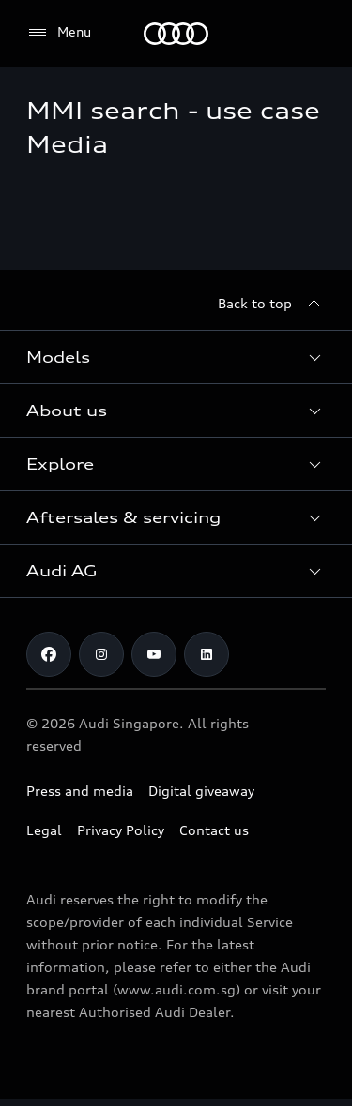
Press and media (79, 791)
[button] (176, 357)
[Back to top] (272, 303)
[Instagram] (101, 654)
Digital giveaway (201, 791)
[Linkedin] (206, 654)
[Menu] (58, 32)
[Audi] (176, 33)
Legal (44, 830)
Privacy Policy (120, 830)
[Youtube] (153, 654)
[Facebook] (48, 654)
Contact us (214, 830)
